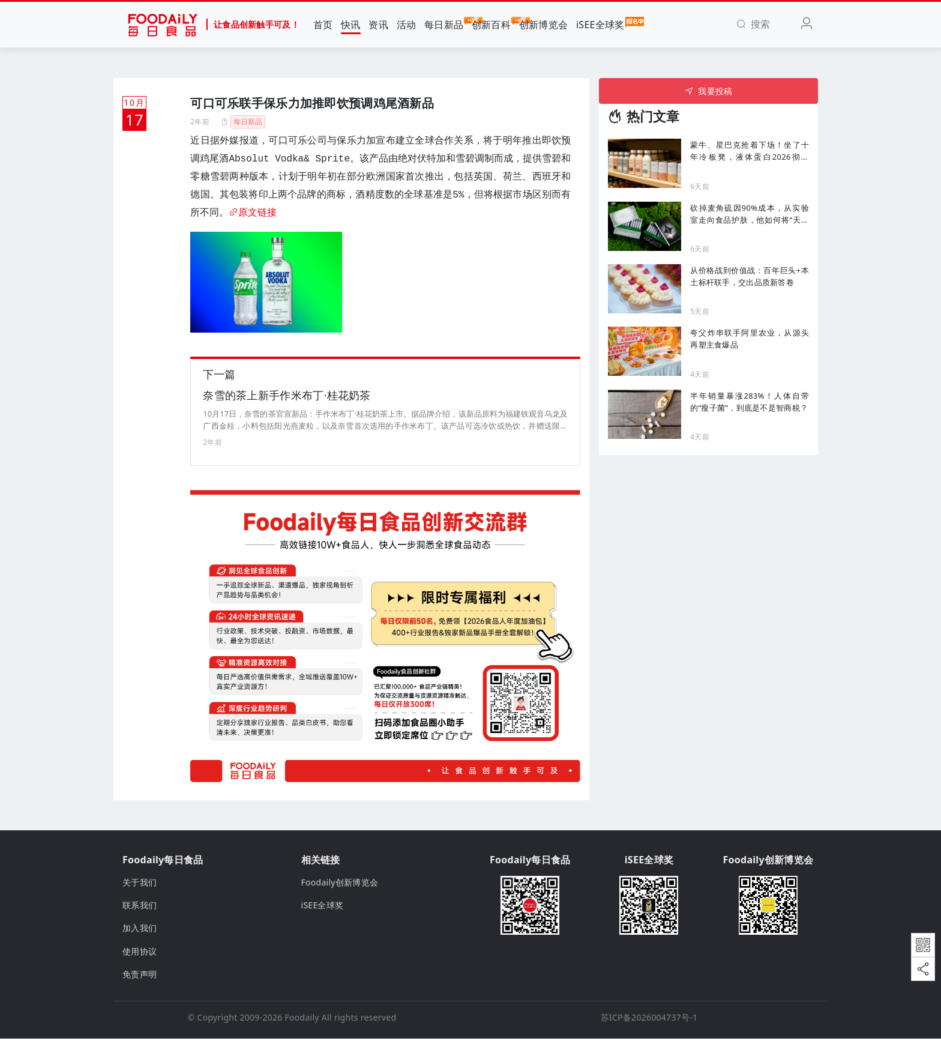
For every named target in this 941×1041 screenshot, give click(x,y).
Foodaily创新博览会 (340, 884)
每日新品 (443, 24)
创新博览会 (543, 24)
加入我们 (139, 930)
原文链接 (253, 213)
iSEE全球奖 (600, 24)
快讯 (351, 24)
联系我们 (139, 907)
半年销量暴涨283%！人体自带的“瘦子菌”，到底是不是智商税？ (749, 401)
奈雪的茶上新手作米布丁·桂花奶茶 (286, 397)
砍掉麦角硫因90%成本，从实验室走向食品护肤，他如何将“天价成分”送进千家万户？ (749, 214)
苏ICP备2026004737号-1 (649, 1019)
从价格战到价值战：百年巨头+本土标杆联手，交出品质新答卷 (749, 276)
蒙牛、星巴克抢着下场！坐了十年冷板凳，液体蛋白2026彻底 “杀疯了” (749, 151)
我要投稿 (708, 91)
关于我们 (139, 884)
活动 (406, 24)
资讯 (378, 24)
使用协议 (139, 953)
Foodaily (302, 1019)
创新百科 (491, 24)
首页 (323, 24)
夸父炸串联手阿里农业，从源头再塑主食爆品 (749, 338)
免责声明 (139, 976)
